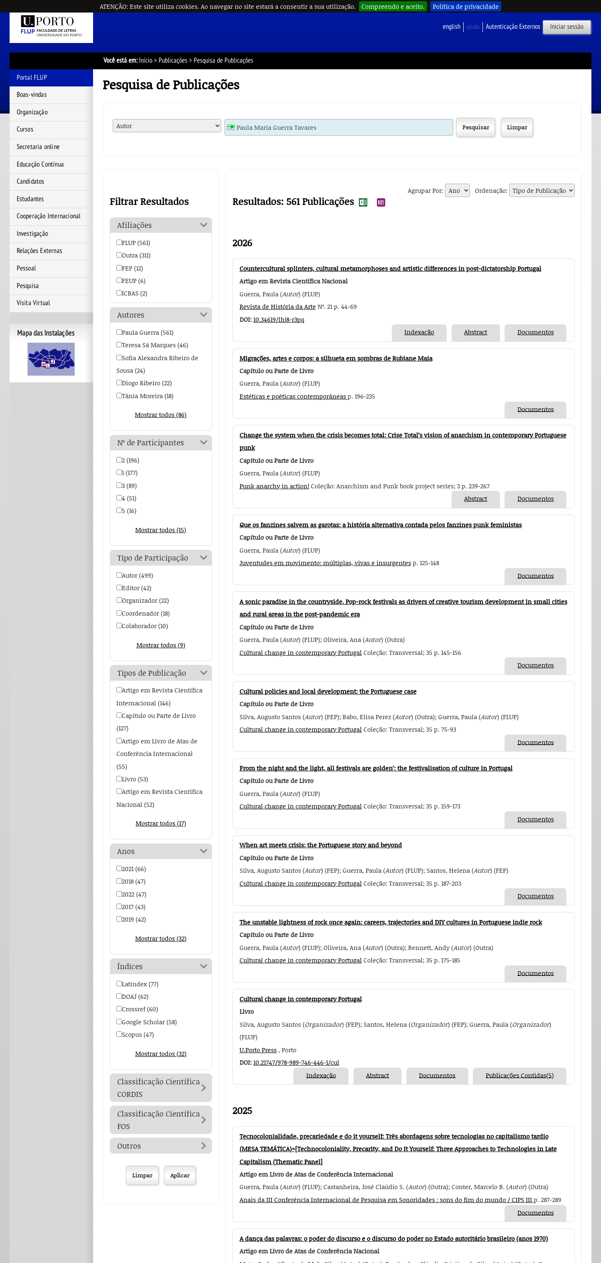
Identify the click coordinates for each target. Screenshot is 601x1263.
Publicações (173, 60)
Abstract (475, 332)
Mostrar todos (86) (161, 414)
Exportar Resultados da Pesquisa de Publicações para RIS (381, 202)
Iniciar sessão (566, 27)
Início (145, 60)
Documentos (536, 332)
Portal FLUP (32, 77)
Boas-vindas (32, 95)
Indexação (419, 332)
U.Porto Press (258, 1050)
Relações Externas (39, 251)
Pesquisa (28, 286)
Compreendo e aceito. (392, 6)
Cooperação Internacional (49, 216)
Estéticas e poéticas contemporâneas (294, 396)
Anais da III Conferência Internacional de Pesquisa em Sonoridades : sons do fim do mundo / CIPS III (387, 1199)
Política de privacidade (466, 6)
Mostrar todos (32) (161, 938)
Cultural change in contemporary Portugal (301, 652)
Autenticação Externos (513, 27)
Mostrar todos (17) (161, 823)
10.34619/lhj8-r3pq (278, 319)
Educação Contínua (40, 164)
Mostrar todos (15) (160, 529)
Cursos (25, 129)
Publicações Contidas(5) (520, 1075)
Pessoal (26, 268)
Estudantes (30, 199)
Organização (32, 112)
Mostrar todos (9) (160, 645)
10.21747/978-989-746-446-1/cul (296, 1062)
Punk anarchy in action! (274, 486)
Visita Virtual (34, 303)
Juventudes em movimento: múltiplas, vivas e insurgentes (325, 562)
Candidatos (31, 181)
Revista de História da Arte (278, 306)
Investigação (32, 234)
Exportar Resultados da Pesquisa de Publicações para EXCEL (363, 202)
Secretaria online (38, 147)
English (451, 27)
